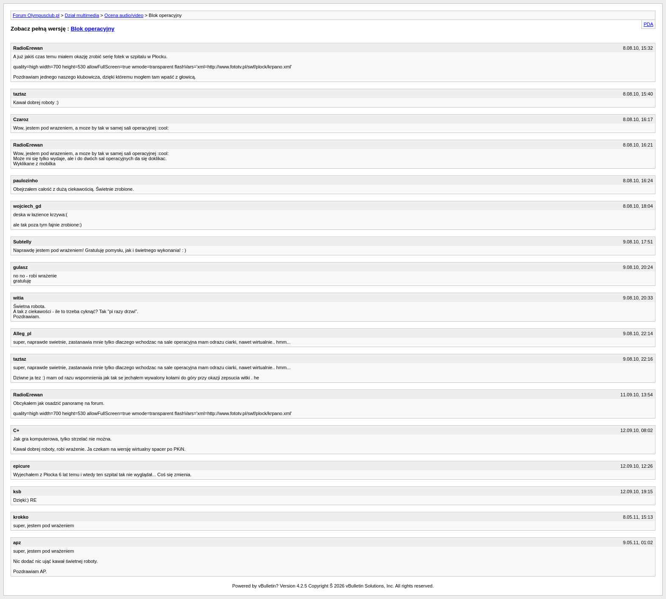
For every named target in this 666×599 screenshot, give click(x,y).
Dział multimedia (82, 15)
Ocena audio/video (124, 15)
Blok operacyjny (92, 28)
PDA (648, 24)
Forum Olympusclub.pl (36, 15)
